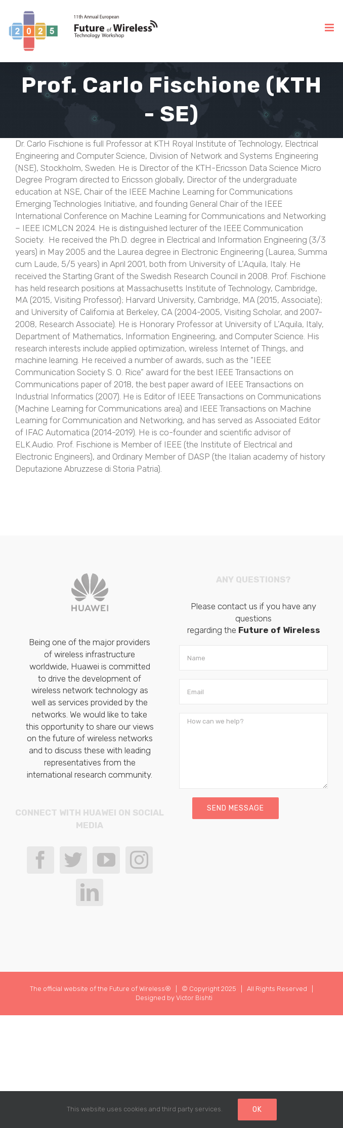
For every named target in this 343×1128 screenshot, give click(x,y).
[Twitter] (73, 860)
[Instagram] (139, 860)
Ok (257, 1109)
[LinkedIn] (89, 892)
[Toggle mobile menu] (330, 27)
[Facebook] (40, 860)
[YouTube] (106, 860)
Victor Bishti (194, 998)
